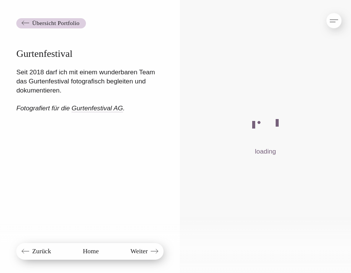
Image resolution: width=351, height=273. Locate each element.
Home (91, 251)
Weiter (139, 251)
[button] (327, 17)
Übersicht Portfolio (56, 23)
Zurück (41, 251)
